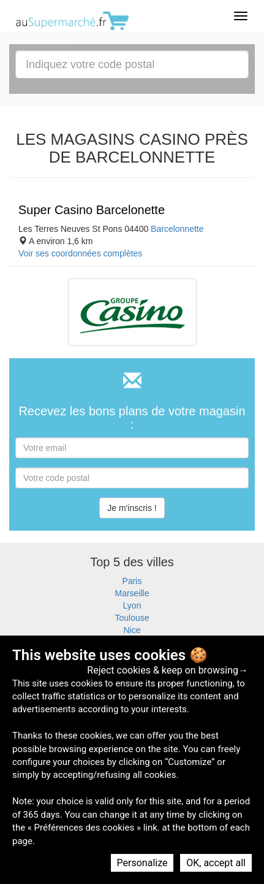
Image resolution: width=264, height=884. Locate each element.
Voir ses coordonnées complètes (80, 253)
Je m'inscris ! (131, 508)
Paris (132, 581)
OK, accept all (216, 863)
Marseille (132, 593)
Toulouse (132, 618)
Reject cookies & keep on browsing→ (167, 670)
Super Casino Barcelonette (91, 210)
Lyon (132, 605)
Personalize (142, 863)
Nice (131, 630)
